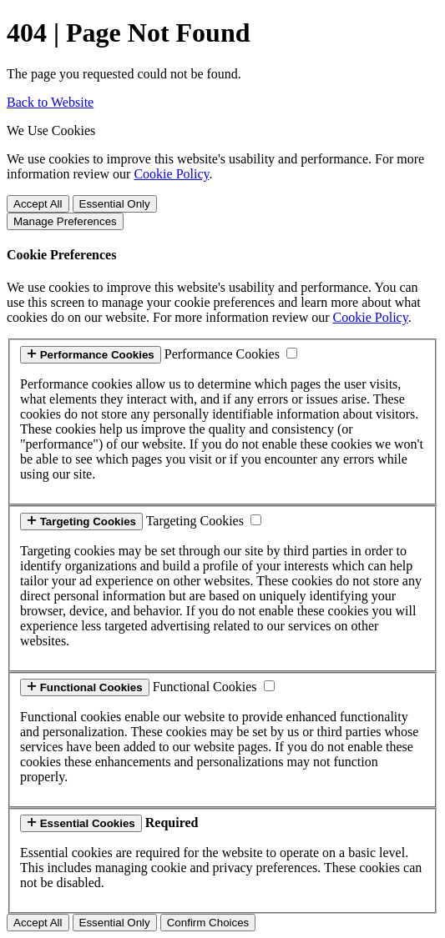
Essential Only (114, 204)
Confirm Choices (208, 922)
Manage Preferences (65, 221)
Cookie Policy (171, 174)
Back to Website (50, 102)
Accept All (38, 204)
